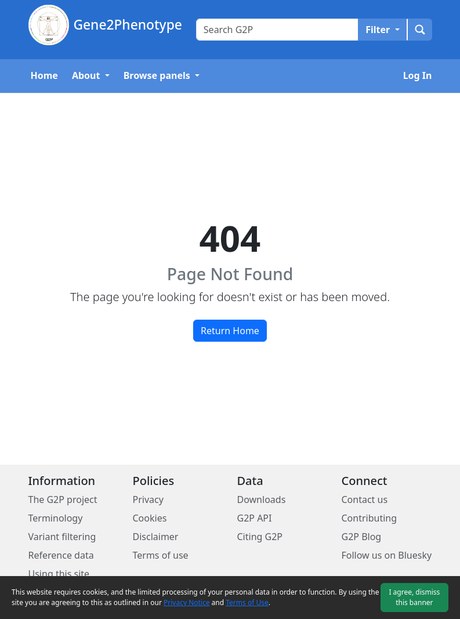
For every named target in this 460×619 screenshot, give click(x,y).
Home (44, 75)
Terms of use (161, 555)
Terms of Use (247, 602)
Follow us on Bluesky (387, 555)
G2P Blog (362, 536)
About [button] (87, 75)
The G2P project (62, 499)
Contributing (369, 518)
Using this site (59, 573)
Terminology (55, 518)
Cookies (150, 518)
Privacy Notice (186, 602)
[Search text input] (277, 30)
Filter (378, 29)
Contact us (365, 499)
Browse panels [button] (158, 75)
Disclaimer (156, 536)
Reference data (61, 555)
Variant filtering (62, 536)
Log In (417, 75)
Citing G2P (260, 536)
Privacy (148, 499)
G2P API (254, 518)
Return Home (230, 330)
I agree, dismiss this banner (414, 597)
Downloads (261, 499)
